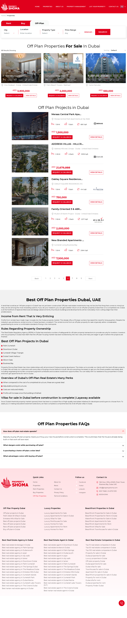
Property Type (48, 30)
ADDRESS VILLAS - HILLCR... (67, 144)
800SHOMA (103, 495)
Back (36, 279)
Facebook (80, 482)
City (5, 30)
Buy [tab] (23, 23)
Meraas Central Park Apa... (66, 114)
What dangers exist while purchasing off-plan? (23, 446)
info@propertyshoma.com (108, 488)
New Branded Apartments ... (67, 240)
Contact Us (113, 6)
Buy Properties (38, 493)
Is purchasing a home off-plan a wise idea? (21, 451)
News (56, 486)
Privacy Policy (59, 493)
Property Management (76, 6)
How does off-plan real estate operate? (20, 432)
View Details (31, 95)
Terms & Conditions (60, 496)
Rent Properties (38, 489)
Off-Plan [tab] (39, 23)
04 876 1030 (112, 492)
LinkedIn (80, 489)
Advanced (88, 32)
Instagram (80, 493)
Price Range (70, 30)
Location (24, 29)
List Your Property (97, 6)
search (102, 32)
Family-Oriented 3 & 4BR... (66, 209)
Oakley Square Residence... (67, 179)
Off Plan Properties (39, 496)
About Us (60, 6)
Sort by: (107, 50)
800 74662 (103, 492)
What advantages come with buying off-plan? (23, 457)
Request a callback (14, 95)
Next (91, 279)
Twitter (79, 486)
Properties (48, 6)
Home (38, 6)
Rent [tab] (8, 23)
